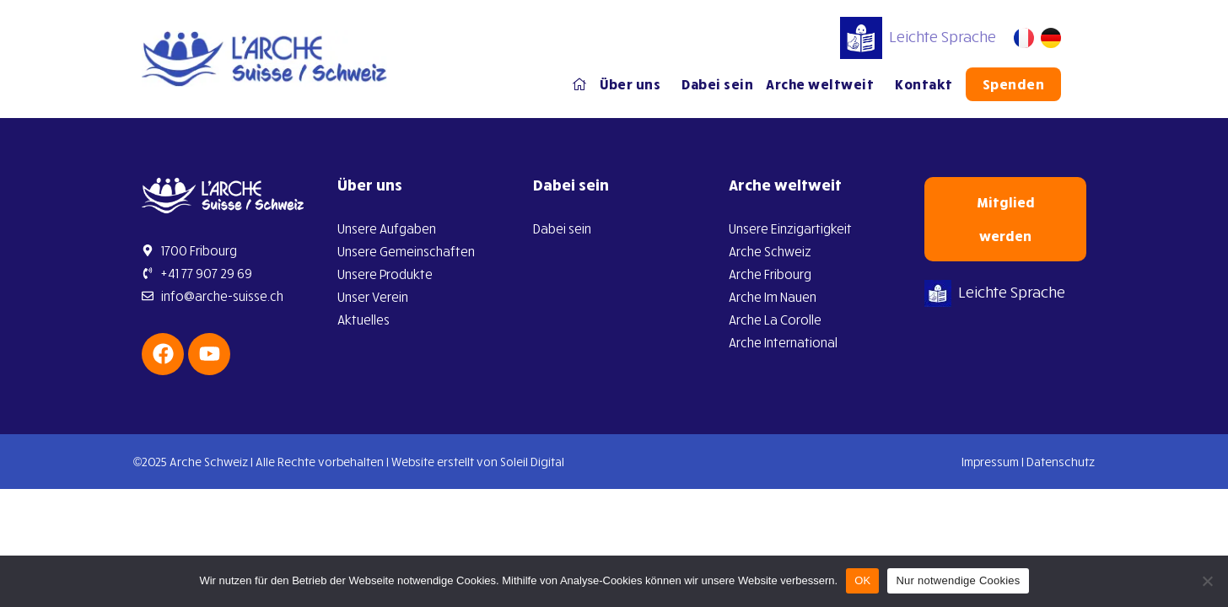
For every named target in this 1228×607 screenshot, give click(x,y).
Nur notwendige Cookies (958, 580)
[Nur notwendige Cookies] (1206, 580)
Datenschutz (1060, 461)
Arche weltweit (824, 84)
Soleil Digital (532, 461)
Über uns (634, 84)
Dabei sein (717, 84)
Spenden (1014, 84)
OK (862, 580)
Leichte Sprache (918, 36)
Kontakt (924, 84)
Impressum (990, 461)
